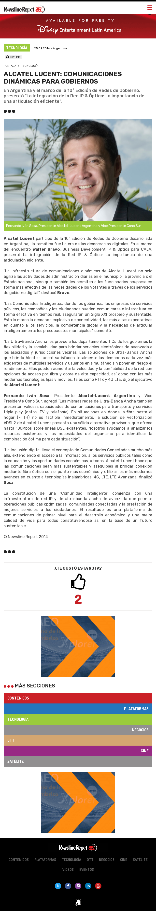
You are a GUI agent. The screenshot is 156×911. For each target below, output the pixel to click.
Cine (145, 750)
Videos (68, 869)
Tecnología (29, 66)
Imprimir (13, 57)
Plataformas (136, 708)
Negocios (140, 729)
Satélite (15, 761)
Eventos (86, 869)
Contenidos (18, 698)
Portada (10, 66)
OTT (10, 740)
